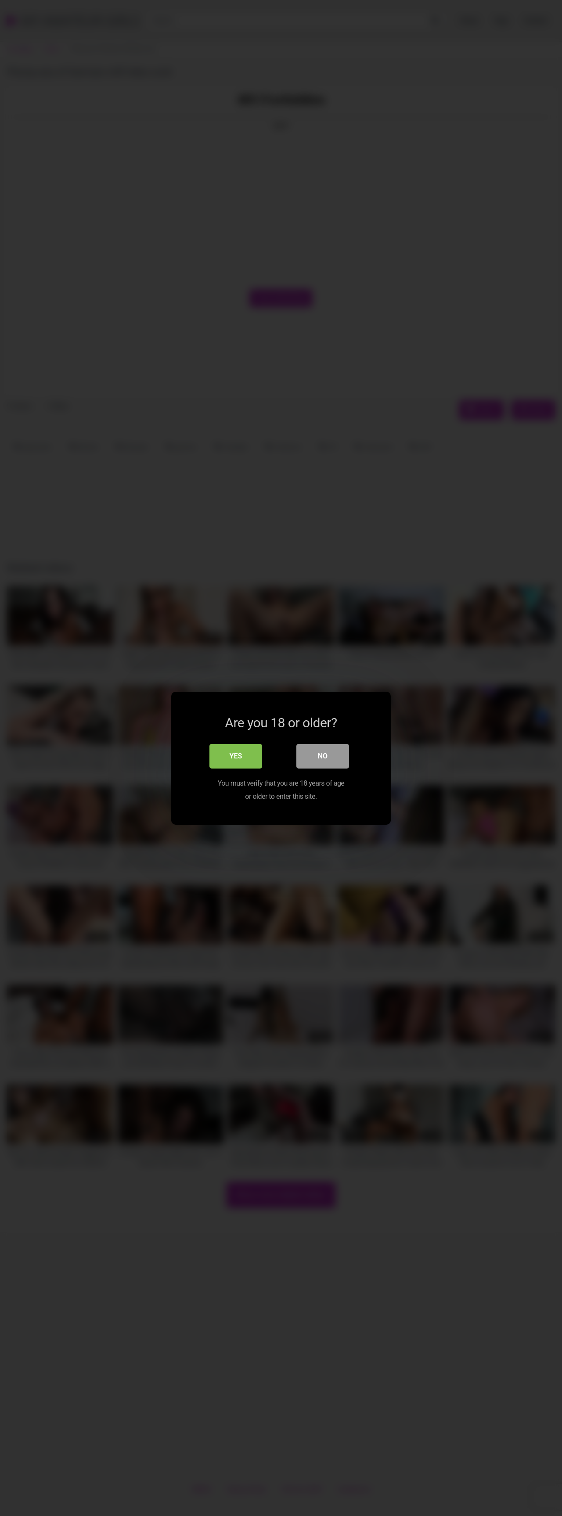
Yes (236, 755)
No (323, 755)
